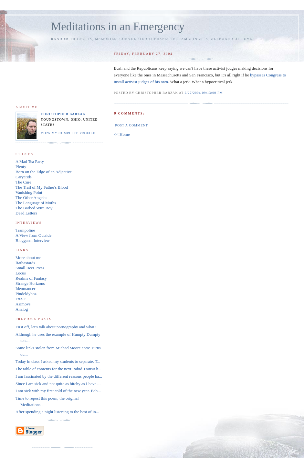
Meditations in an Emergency (117, 26)
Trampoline (25, 230)
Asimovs (23, 304)
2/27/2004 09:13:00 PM (204, 93)
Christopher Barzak (63, 114)
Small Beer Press (30, 267)
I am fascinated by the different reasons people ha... (59, 376)
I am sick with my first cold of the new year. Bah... (58, 390)
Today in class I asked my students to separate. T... (58, 361)
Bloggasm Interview (33, 240)
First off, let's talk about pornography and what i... (58, 326)
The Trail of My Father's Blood (42, 187)
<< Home (122, 134)
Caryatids (24, 176)
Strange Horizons (30, 283)
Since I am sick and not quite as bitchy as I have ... (58, 383)
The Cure (23, 182)
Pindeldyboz (26, 293)
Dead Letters (26, 213)
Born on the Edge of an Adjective (44, 171)
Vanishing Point (29, 192)
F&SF (21, 298)
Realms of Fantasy (31, 278)
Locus (21, 273)
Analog (22, 309)
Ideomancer (25, 288)
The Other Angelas (31, 197)
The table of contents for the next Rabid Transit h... (58, 368)
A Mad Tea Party (30, 161)
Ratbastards (25, 262)
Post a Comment (131, 125)
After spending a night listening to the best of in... (57, 411)
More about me (28, 257)
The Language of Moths (36, 202)
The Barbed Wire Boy (34, 207)
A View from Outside (33, 235)
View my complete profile (68, 133)
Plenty (21, 166)
